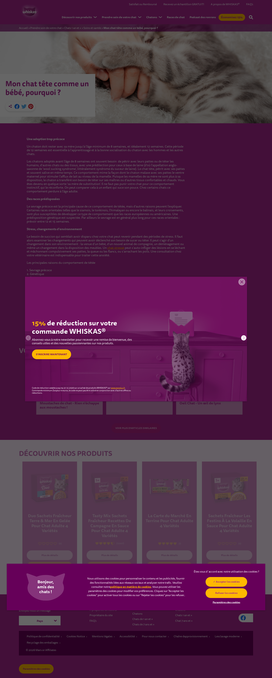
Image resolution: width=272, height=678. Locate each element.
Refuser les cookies (226, 593)
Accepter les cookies (228, 581)
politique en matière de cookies (130, 587)
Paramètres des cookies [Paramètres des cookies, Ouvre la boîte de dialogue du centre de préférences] (226, 602)
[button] (243, 337)
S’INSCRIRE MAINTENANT (51, 354)
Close (241, 281)
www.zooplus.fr (118, 388)
